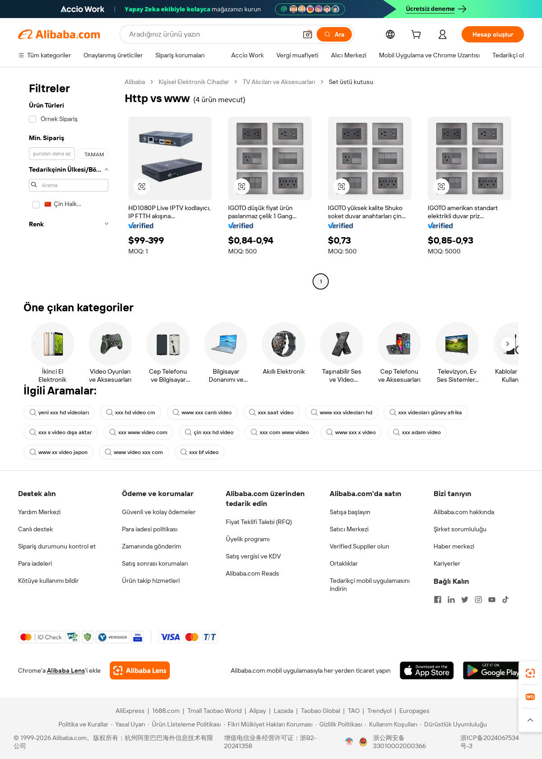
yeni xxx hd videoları (59, 412)
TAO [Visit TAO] (354, 710)
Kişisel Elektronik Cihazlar (194, 81)
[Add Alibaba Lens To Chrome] (140, 670)
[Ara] (334, 34)
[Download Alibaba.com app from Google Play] (493, 670)
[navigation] (68, 182)
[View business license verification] (349, 741)
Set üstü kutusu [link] (351, 81)
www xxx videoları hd (341, 412)
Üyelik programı (248, 539)
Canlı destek (35, 529)
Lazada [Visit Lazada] (283, 710)
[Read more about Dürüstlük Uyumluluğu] (453, 724)
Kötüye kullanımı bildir (48, 580)
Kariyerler (447, 563)
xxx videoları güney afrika (425, 412)
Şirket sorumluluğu (460, 529)
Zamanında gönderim (151, 546)
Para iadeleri (35, 563)
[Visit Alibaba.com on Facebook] (438, 599)
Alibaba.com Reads (252, 573)
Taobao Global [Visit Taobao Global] (320, 710)
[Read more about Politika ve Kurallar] (82, 724)
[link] (530, 673)
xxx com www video (280, 432)
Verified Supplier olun (359, 546)
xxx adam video (417, 432)
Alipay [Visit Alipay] (257, 710)
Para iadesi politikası (150, 529)
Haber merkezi (454, 546)
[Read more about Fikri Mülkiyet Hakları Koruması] (268, 724)
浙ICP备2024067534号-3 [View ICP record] (489, 742)
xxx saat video (271, 412)
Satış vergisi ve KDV (253, 556)
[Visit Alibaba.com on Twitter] (465, 599)
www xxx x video (351, 432)
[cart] (418, 35)
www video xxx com (134, 452)
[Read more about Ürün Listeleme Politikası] (184, 724)
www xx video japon (58, 452)
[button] (307, 34)
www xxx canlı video (202, 412)
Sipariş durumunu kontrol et (57, 546)
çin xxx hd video (209, 432)
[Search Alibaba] (212, 34)
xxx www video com (138, 432)
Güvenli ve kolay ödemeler (159, 511)
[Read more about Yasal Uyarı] (128, 724)
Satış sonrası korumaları (155, 563)
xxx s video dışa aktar (60, 432)
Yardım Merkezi (39, 511)
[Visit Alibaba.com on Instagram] (478, 599)
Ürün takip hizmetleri (151, 580)
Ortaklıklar (344, 563)
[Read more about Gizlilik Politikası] (338, 724)
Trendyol (379, 710)
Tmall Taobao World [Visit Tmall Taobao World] (214, 710)
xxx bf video (199, 452)
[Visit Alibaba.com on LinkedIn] (451, 599)
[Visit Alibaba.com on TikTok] (505, 599)
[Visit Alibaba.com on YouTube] (492, 599)
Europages (414, 710)
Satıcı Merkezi (349, 529)
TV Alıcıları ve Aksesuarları (279, 81)
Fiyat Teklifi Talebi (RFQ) (259, 521)
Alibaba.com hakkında (464, 511)
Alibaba (135, 81)
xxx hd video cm (130, 412)
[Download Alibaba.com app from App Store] (427, 670)
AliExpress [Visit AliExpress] (130, 710)
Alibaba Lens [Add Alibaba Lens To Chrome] (66, 670)
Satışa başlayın (350, 511)
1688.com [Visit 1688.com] (166, 710)
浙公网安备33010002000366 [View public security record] (399, 742)
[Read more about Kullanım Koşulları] (391, 724)
